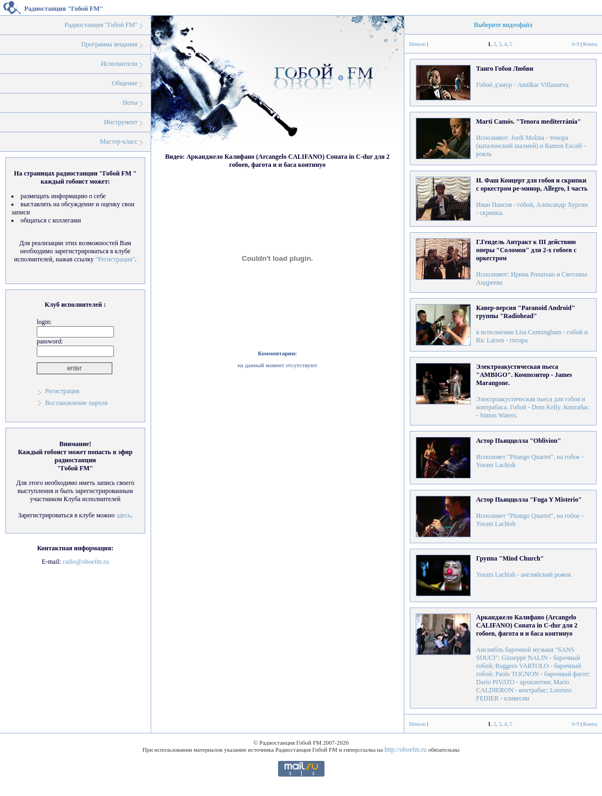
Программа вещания (110, 44)
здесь (123, 515)
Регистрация (62, 391)
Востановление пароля (76, 403)
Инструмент (121, 122)
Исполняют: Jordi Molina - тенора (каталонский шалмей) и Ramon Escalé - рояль (531, 138)
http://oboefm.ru (405, 749)
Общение (125, 83)
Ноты (130, 102)
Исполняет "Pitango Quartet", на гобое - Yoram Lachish (530, 453)
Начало (417, 44)
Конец (590, 44)
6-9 (575, 44)
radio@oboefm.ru (86, 561)
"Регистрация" (114, 259)
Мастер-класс (119, 141)
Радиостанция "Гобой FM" (101, 25)
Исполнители (119, 64)
